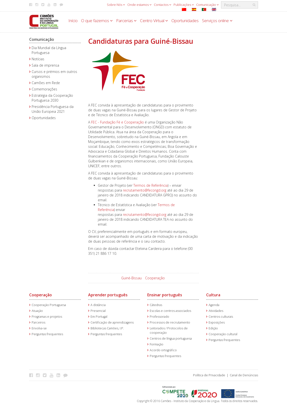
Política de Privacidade (209, 375)
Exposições (217, 322)
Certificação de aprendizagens (112, 322)
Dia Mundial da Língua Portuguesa (49, 50)
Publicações (184, 4)
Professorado (159, 317)
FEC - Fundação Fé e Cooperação (117, 122)
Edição (213, 328)
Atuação (37, 311)
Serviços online (217, 20)
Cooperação (155, 278)
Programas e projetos (47, 317)
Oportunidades (185, 20)
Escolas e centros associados (170, 311)
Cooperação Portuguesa (49, 305)
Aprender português (108, 295)
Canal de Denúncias (244, 375)
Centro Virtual (154, 20)
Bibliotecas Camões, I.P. (107, 328)
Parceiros (38, 322)
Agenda (214, 305)
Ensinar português (164, 295)
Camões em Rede (46, 82)
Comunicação (207, 4)
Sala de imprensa (45, 65)
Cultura (213, 295)
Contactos (162, 4)
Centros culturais (221, 317)
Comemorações (44, 89)
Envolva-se (39, 328)
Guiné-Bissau (131, 278)
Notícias (38, 59)
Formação (156, 344)
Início (73, 20)
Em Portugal (99, 317)
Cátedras (156, 305)
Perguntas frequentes (47, 334)
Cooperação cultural (223, 334)
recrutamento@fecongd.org (144, 190)
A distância (98, 305)
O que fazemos (97, 20)
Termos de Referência (150, 185)
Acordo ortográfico (163, 350)
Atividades (216, 311)
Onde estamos (139, 4)
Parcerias (126, 20)
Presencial (98, 311)
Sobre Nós (116, 4)
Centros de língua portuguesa (171, 338)
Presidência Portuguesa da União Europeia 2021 (53, 109)
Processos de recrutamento (170, 322)
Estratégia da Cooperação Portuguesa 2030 (52, 98)
